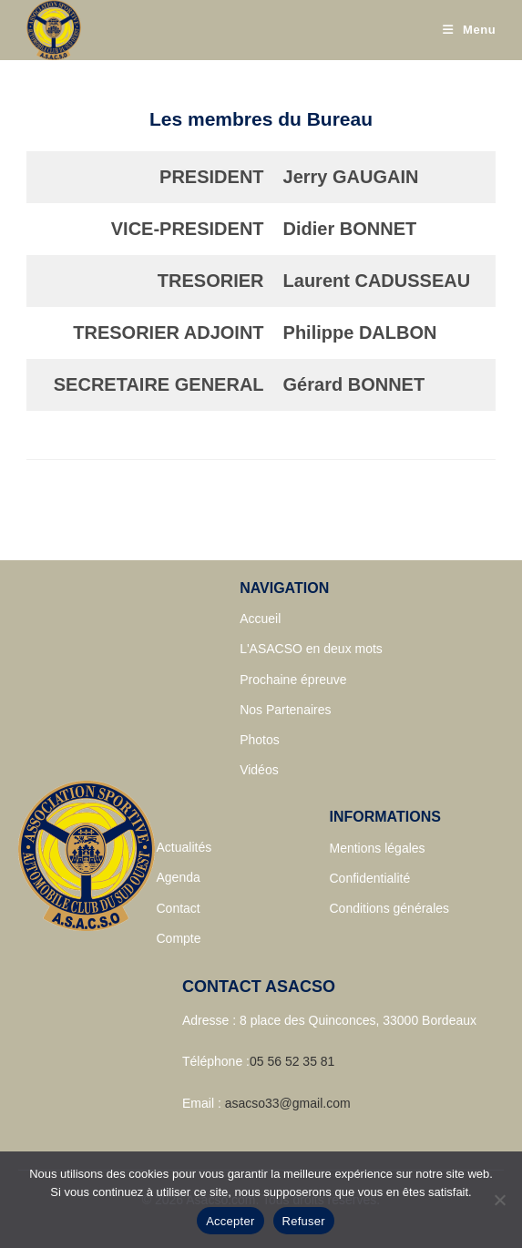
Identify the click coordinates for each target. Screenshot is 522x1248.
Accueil (260, 618)
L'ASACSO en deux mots (311, 648)
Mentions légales (377, 848)
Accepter (230, 1221)
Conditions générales (390, 908)
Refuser (303, 1221)
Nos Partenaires (285, 709)
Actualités (184, 847)
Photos (260, 739)
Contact (178, 908)
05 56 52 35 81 (292, 1061)
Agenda (178, 877)
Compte (179, 938)
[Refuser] (499, 1200)
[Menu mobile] (469, 29)
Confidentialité (370, 878)
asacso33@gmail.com (288, 1103)
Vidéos (259, 769)
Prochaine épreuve (293, 679)
